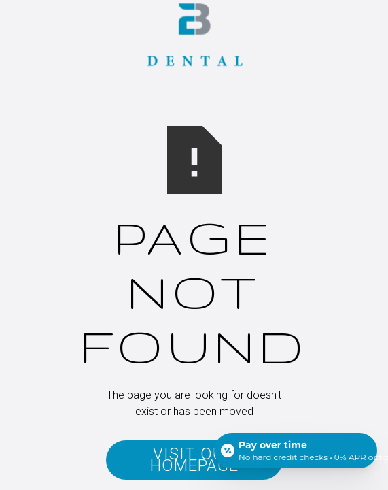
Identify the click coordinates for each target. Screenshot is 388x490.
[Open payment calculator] (295, 450)
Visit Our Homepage (194, 459)
